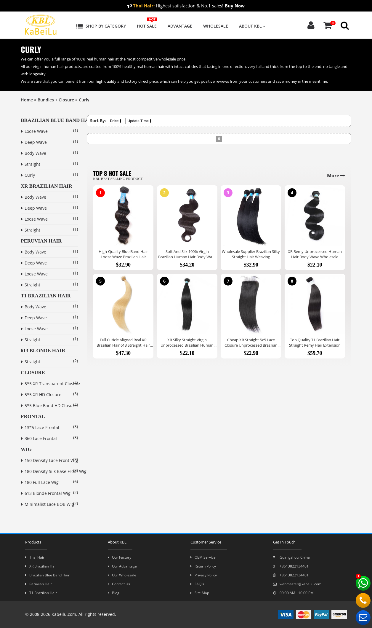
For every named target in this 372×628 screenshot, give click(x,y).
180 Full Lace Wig (40, 482)
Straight (30, 164)
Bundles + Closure (56, 100)
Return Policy (203, 566)
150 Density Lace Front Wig (44, 460)
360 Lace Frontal (39, 438)
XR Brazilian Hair (41, 566)
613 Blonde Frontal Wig (44, 493)
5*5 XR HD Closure (41, 394)
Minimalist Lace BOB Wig (44, 504)
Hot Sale (147, 26)
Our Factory (119, 557)
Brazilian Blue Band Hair (47, 575)
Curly (84, 100)
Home (27, 100)
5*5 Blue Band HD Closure (44, 405)
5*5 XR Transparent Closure (44, 383)
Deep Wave (34, 142)
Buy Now (235, 6)
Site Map (199, 592)
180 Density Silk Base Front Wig (44, 471)
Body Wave (33, 153)
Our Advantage (122, 566)
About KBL (252, 26)
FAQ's (197, 583)
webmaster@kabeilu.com (297, 583)
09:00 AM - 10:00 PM (293, 592)
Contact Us (119, 583)
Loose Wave (34, 131)
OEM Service (203, 557)
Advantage (180, 26)
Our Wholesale (122, 575)
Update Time (139, 121)
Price (116, 121)
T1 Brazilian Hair (41, 592)
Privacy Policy (203, 575)
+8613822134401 (291, 566)
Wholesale (215, 26)
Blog (113, 592)
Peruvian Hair (38, 583)
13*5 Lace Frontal (40, 427)
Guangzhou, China (291, 557)
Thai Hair (34, 557)
